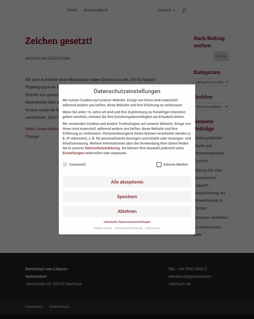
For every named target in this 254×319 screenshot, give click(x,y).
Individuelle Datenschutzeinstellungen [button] (127, 218)
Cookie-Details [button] (103, 224)
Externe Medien (172, 161)
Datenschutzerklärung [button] (129, 224)
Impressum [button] (153, 224)
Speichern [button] (127, 193)
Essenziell (74, 161)
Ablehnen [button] (127, 207)
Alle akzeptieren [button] (127, 178)
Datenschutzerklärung (102, 145)
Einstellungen (73, 149)
